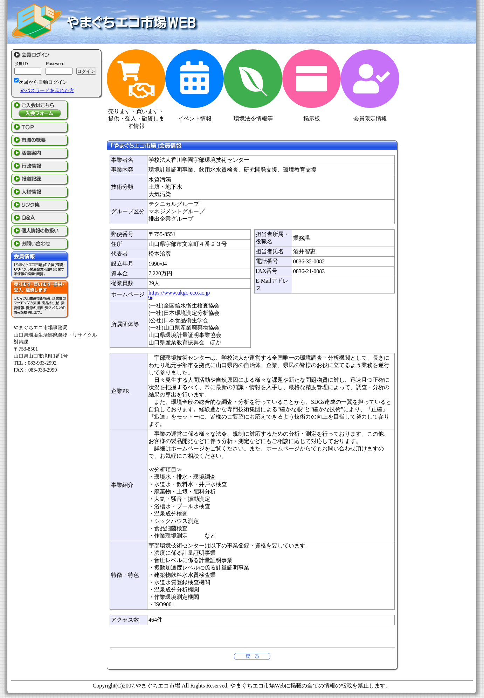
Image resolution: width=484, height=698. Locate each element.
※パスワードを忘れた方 (47, 90)
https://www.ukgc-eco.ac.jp (179, 293)
